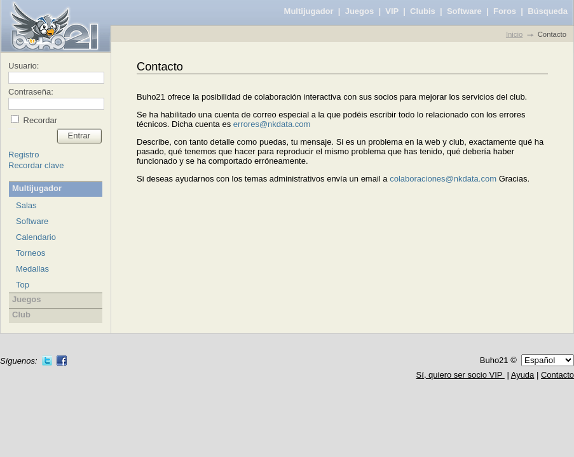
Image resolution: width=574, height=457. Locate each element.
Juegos (359, 11)
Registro (23, 154)
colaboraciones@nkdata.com (443, 178)
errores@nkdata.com (272, 124)
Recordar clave (36, 165)
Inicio (514, 34)
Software (464, 11)
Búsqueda (548, 11)
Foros (504, 11)
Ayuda (523, 375)
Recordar (39, 120)
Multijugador (309, 11)
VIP (392, 11)
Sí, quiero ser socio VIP (460, 375)
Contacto (557, 375)
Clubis (422, 11)
